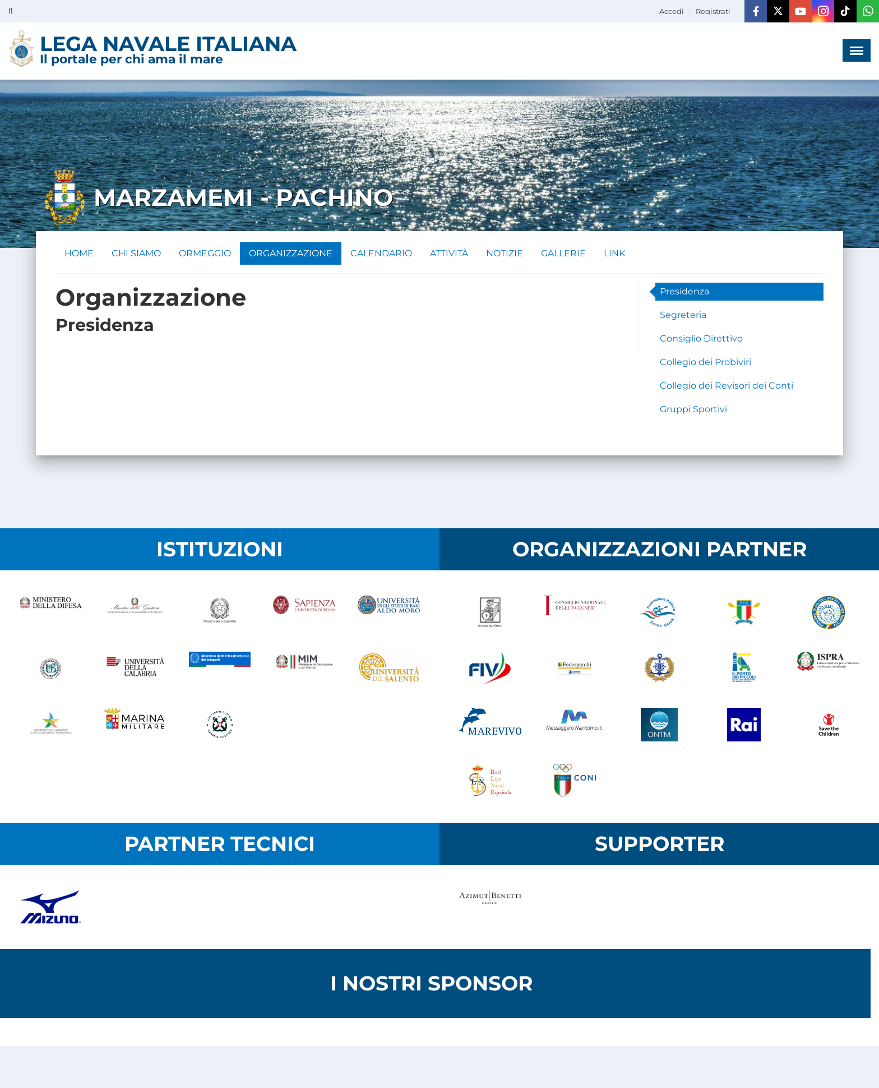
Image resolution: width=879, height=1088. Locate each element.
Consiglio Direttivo (701, 338)
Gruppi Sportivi (693, 409)
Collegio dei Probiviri (705, 362)
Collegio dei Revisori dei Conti (726, 385)
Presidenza (684, 291)
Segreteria (683, 315)
